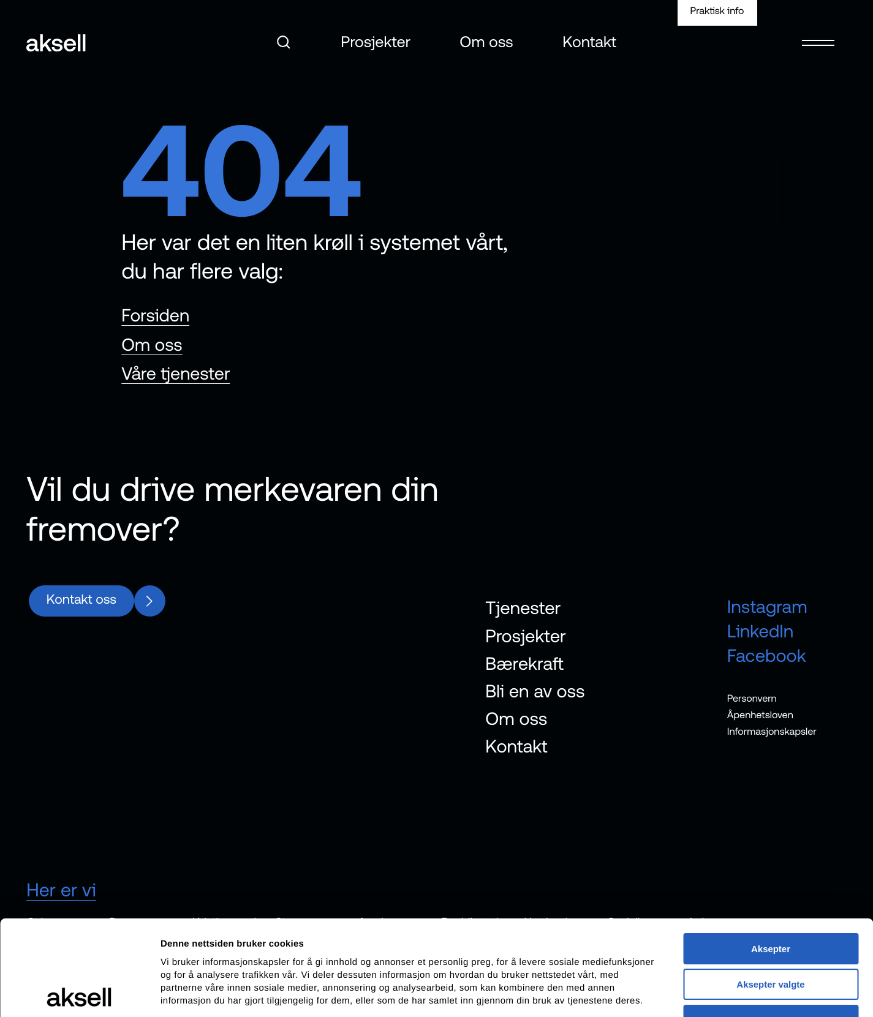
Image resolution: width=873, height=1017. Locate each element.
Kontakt (590, 42)
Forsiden (155, 316)
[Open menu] (818, 35)
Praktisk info (717, 11)
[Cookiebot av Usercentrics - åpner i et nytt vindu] (79, 993)
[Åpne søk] (283, 42)
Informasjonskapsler (772, 731)
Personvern (752, 698)
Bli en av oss (534, 691)
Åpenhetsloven (760, 715)
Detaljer (651, 993)
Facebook (766, 656)
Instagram (767, 607)
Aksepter (770, 854)
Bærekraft (524, 663)
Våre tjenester (175, 374)
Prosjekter (375, 42)
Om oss (486, 42)
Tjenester (523, 608)
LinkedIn (760, 631)
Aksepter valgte (770, 889)
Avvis (770, 925)
